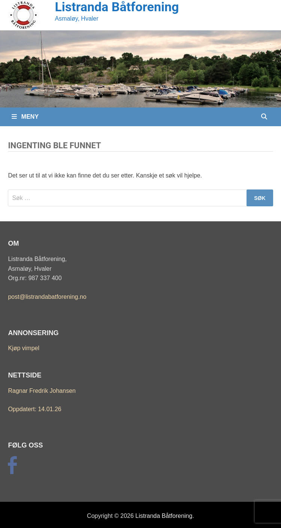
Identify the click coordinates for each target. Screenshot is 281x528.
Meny (25, 116)
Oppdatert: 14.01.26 (34, 409)
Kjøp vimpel (23, 348)
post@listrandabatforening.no (47, 297)
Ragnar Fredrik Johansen (42, 391)
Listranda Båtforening (163, 516)
